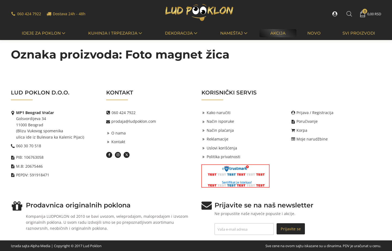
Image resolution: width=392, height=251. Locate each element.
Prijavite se (291, 228)
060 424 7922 (29, 13)
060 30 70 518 (28, 145)
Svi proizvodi (358, 33)
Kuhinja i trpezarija (115, 33)
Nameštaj (234, 33)
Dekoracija (181, 33)
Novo (314, 33)
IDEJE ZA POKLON (44, 33)
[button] (336, 14)
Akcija (278, 33)
